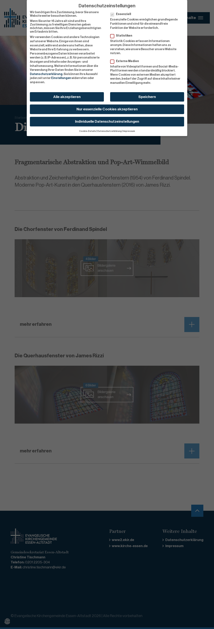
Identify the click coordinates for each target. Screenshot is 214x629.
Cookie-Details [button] (87, 131)
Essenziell (122, 14)
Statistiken (122, 36)
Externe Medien (126, 61)
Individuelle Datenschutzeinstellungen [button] (107, 121)
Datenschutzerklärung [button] (109, 131)
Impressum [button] (129, 131)
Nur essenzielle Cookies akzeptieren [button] (107, 109)
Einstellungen (61, 78)
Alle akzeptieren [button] (67, 97)
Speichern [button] (147, 97)
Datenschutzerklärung (46, 74)
